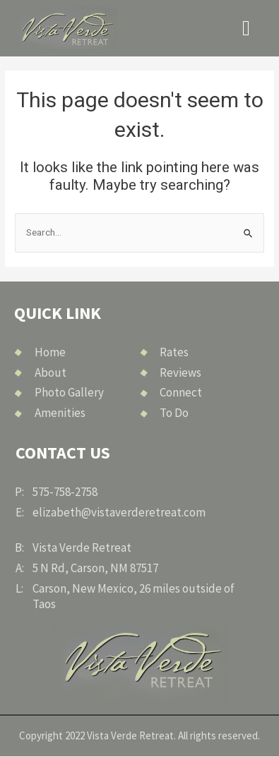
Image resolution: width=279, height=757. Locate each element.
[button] (246, 28)
